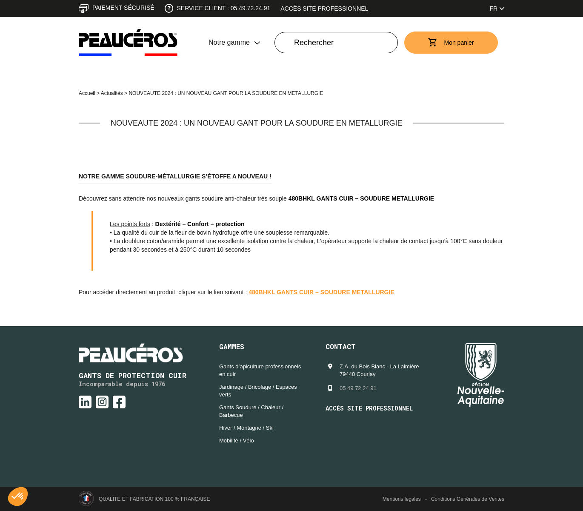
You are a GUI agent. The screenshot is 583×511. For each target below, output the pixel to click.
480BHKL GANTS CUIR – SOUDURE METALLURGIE (321, 292)
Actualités (112, 93)
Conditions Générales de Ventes (467, 499)
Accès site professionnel (324, 8)
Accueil (87, 93)
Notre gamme (229, 42)
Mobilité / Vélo (236, 440)
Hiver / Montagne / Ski (246, 428)
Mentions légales (402, 499)
